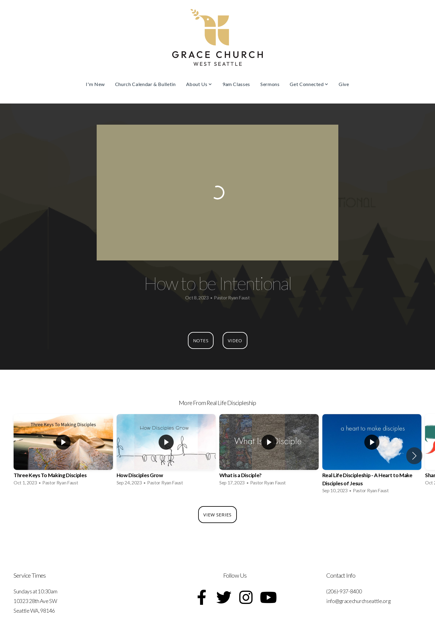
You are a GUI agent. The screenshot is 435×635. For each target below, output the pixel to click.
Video (235, 340)
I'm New (95, 84)
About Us (199, 84)
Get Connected (309, 84)
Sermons (269, 84)
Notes (201, 340)
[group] (63, 451)
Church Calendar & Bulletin (145, 84)
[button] (414, 455)
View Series (217, 515)
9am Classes (236, 84)
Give (344, 84)
